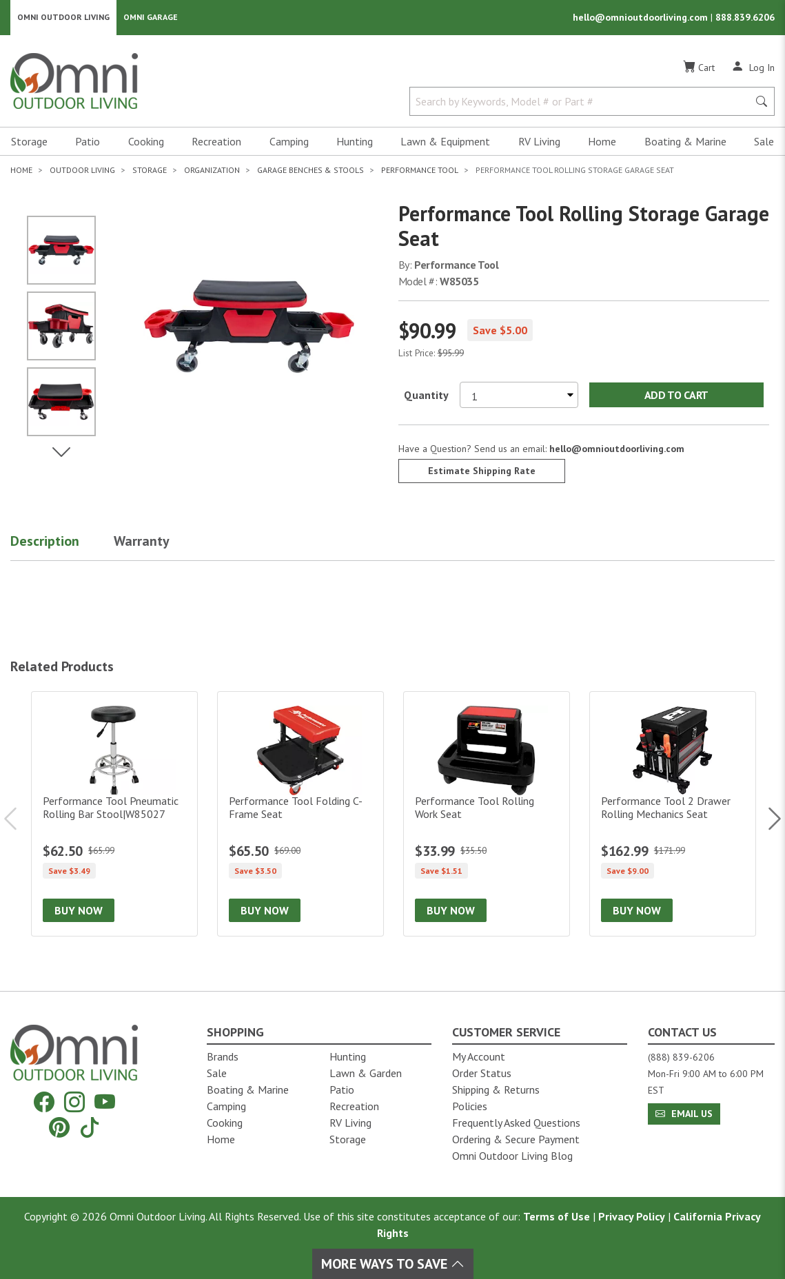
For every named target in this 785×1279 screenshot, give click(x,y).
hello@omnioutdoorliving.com (642, 18)
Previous (17, 819)
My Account (478, 1056)
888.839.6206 (745, 18)
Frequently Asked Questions (516, 1122)
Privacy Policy (631, 1216)
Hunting (354, 142)
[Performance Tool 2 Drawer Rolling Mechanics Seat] (673, 815)
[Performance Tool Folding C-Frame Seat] (300, 815)
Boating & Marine (685, 142)
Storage (29, 142)
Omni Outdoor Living (63, 17)
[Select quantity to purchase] (519, 395)
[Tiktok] (89, 1127)
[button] (62, 544)
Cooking (146, 142)
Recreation (216, 142)
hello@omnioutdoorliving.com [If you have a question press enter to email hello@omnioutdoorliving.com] (616, 449)
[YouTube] (104, 1102)
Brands (222, 1056)
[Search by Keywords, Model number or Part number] (583, 102)
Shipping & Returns (496, 1089)
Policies (469, 1106)
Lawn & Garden (365, 1073)
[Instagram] (74, 1102)
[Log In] (753, 67)
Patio (87, 142)
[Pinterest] (59, 1127)
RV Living (539, 142)
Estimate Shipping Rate (482, 471)
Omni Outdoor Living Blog (512, 1156)
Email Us (684, 1113)
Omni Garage (150, 17)
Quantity (426, 395)
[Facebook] (44, 1102)
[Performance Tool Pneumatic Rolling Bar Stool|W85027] (114, 815)
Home (602, 142)
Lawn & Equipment (445, 142)
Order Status (481, 1073)
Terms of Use (556, 1216)
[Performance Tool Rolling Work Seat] (487, 815)
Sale (764, 142)
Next (768, 819)
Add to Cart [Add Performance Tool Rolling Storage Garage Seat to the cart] (676, 395)
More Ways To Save (393, 1264)
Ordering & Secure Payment (516, 1139)
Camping (289, 142)
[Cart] (699, 68)
